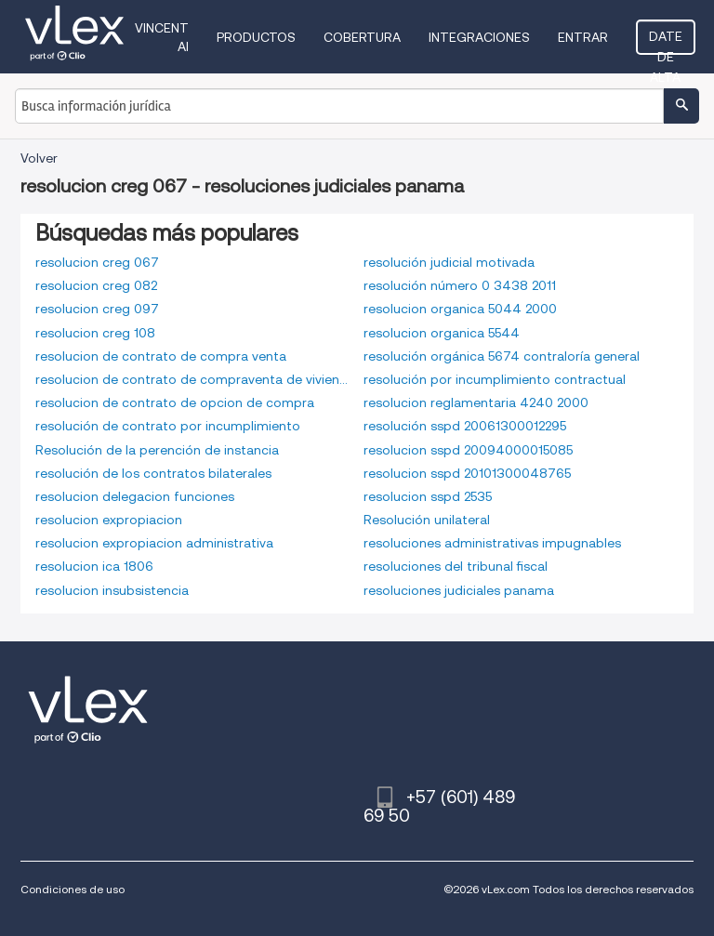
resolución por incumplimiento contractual (495, 379)
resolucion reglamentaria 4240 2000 (476, 402)
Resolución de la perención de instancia (157, 449)
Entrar (583, 37)
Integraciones (479, 37)
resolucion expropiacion (108, 519)
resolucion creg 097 (97, 308)
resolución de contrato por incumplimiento (167, 425)
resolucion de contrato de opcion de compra (174, 402)
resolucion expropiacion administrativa (154, 542)
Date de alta (665, 42)
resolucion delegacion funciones (134, 496)
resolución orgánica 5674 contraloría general (502, 356)
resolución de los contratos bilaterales (153, 473)
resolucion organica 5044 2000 (460, 308)
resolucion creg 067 (97, 262)
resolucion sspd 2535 (428, 496)
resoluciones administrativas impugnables (492, 542)
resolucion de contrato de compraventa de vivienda (192, 379)
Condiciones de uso (72, 889)
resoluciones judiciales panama (459, 590)
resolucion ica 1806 (94, 566)
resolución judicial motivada (449, 262)
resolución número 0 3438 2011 (460, 285)
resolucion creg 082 (96, 285)
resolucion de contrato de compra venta (160, 356)
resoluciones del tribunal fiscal (456, 566)
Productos (256, 37)
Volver (39, 158)
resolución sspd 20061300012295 (465, 425)
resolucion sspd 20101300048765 (467, 473)
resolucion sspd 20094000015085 (468, 449)
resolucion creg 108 (95, 332)
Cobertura (362, 37)
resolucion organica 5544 (442, 332)
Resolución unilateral (427, 519)
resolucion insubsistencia (112, 590)
